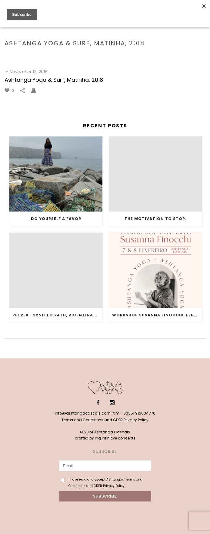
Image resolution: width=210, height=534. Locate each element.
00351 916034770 (139, 413)
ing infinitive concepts (115, 438)
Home (50, 56)
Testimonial (72, 56)
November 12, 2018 (28, 72)
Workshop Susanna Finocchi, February (157, 315)
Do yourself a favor (56, 218)
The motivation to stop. (156, 218)
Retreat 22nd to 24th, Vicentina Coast (57, 315)
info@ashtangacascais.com (83, 413)
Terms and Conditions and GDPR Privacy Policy (105, 419)
